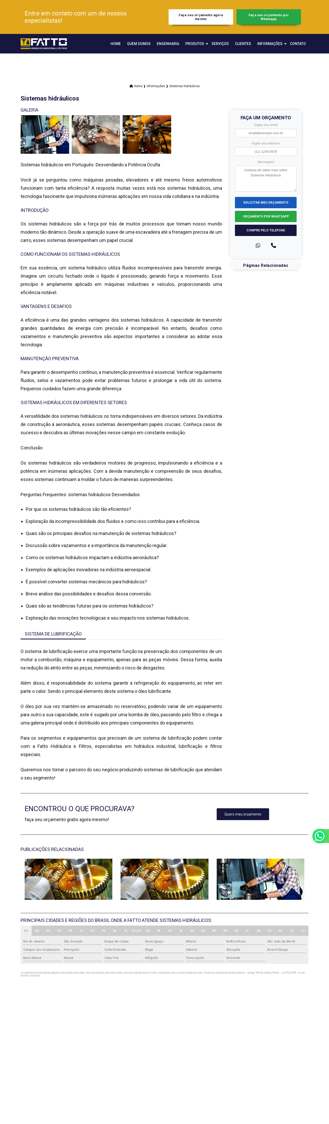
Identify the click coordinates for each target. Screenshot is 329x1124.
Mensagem (266, 162)
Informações (269, 44)
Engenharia (168, 44)
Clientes (243, 44)
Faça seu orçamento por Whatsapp (269, 17)
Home (116, 44)
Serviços (220, 44)
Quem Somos (139, 44)
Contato (298, 44)
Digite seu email (266, 125)
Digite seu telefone (266, 143)
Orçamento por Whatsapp (266, 216)
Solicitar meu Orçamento (265, 202)
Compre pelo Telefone (265, 230)
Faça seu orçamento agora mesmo (201, 17)
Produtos (194, 44)
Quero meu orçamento (242, 814)
